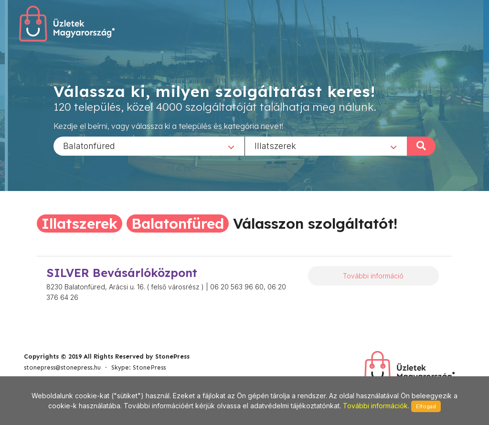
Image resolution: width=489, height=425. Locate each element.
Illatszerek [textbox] (275, 145)
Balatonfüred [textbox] (89, 145)
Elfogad (426, 406)
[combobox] (148, 145)
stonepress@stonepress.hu (62, 367)
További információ (373, 276)
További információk (375, 406)
